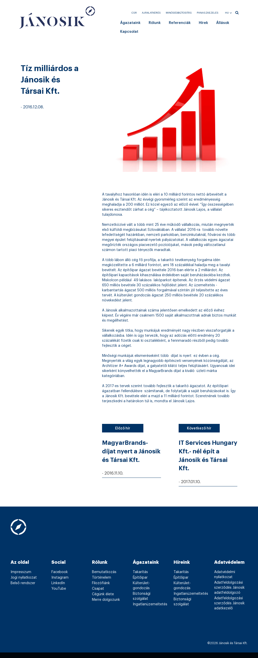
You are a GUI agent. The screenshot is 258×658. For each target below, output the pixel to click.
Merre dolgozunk (106, 600)
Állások (222, 23)
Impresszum (21, 572)
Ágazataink (130, 23)
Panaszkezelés (207, 13)
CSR (134, 13)
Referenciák (180, 23)
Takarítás (140, 572)
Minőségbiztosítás (179, 13)
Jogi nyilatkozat (24, 577)
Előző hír (122, 428)
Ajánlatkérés (151, 13)
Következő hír (199, 428)
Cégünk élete (103, 594)
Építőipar (140, 577)
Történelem (101, 577)
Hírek (203, 23)
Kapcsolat (129, 32)
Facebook (59, 572)
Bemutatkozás (104, 572)
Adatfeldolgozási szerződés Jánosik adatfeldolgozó (229, 587)
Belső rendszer (23, 583)
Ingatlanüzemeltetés (150, 604)
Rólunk (155, 23)
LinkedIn (58, 583)
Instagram (60, 577)
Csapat (98, 588)
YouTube (58, 588)
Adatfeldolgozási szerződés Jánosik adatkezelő (229, 603)
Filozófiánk (101, 583)
